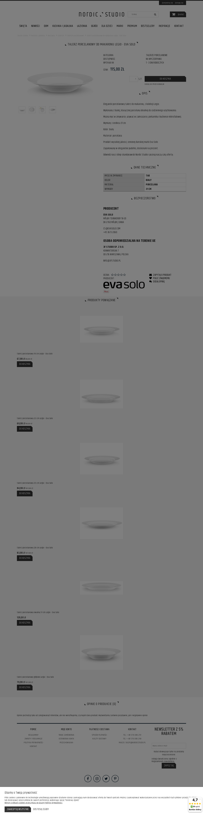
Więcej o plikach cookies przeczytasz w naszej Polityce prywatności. (34, 803)
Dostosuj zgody (41, 809)
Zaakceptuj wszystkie (18, 809)
